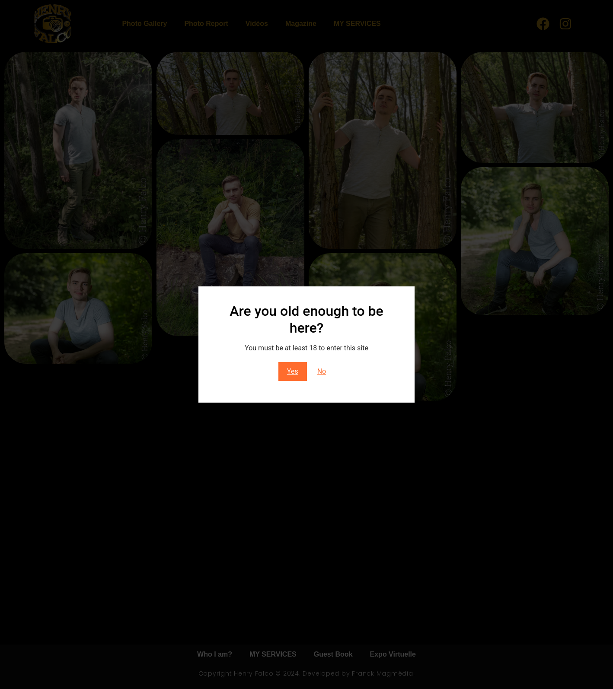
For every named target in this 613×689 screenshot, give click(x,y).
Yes (292, 371)
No (321, 371)
